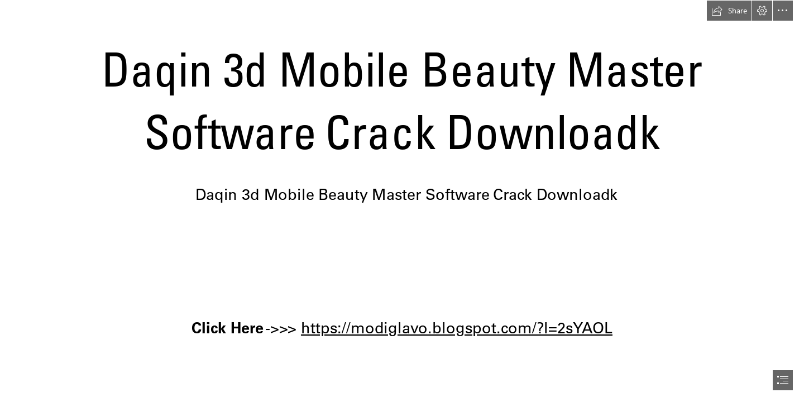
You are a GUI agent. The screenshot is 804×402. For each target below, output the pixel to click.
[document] (402, 201)
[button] (729, 11)
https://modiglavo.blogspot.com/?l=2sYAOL (456, 327)
